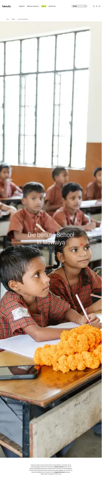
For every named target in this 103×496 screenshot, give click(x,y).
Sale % (44, 6)
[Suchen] (79, 6)
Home (8, 19)
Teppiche (22, 6)
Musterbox (52, 6)
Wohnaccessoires (33, 6)
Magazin (13, 19)
